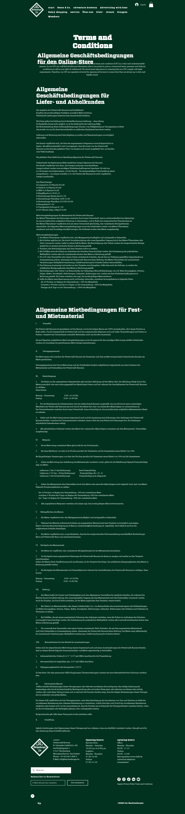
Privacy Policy (129, 784)
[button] (151, 4)
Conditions (148, 784)
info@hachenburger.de (69, 759)
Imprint (120, 784)
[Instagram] (124, 779)
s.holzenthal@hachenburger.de (90, 526)
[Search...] (50, 770)
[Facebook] (119, 779)
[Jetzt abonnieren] (77, 782)
